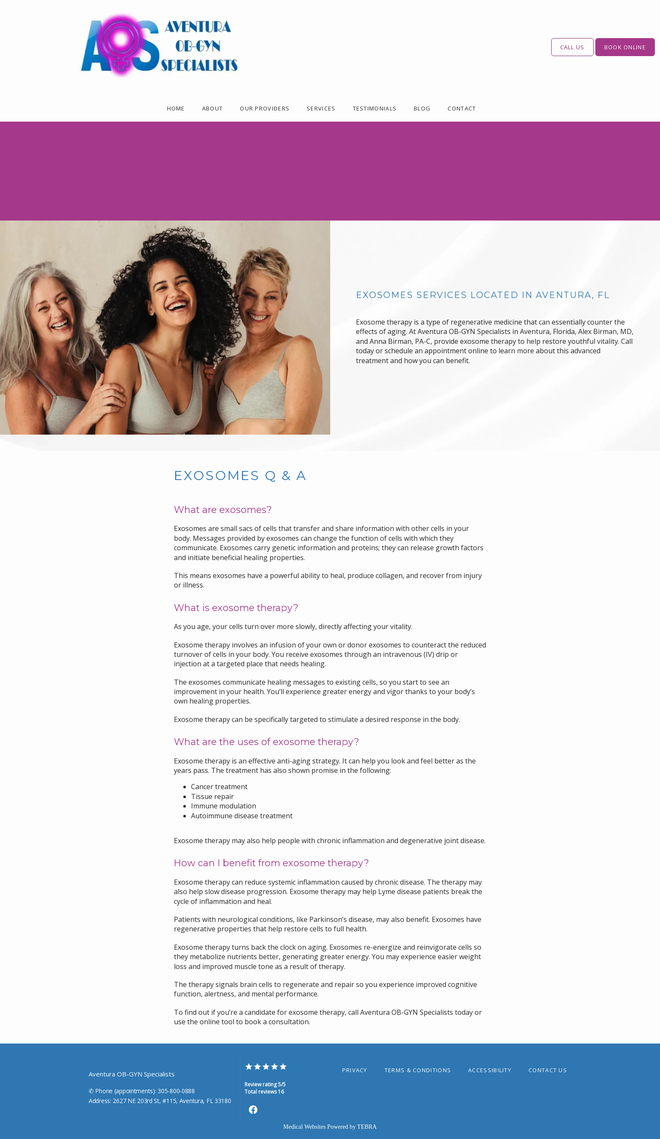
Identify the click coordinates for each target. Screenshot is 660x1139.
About (212, 108)
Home (176, 108)
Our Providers (265, 108)
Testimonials (375, 108)
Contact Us (548, 1070)
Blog (422, 108)
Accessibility (489, 1070)
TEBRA (367, 1127)
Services (321, 108)
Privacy (354, 1070)
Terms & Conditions (418, 1070)
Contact (462, 108)
